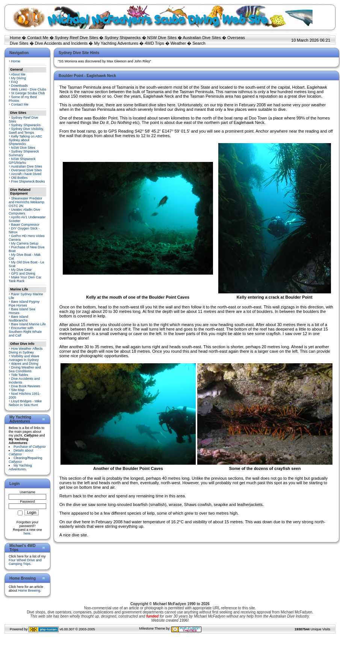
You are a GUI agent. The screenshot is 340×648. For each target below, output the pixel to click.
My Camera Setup (25, 243)
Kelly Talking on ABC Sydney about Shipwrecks (25, 140)
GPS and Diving (23, 273)
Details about (21, 452)
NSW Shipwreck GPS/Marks (22, 161)
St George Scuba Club (28, 93)
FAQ (14, 82)
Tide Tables (19, 375)
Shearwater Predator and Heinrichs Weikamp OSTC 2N (26, 202)
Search (199, 43)
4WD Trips (154, 43)
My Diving (18, 78)
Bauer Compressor (25, 225)
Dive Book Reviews (26, 386)
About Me (18, 74)
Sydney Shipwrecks (123, 37)
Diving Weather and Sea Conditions (25, 369)
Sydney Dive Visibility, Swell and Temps (26, 130)
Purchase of (30, 447)
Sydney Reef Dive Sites (76, 37)
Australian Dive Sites (202, 37)
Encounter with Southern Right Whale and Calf (25, 331)
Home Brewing (29, 590)
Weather (178, 43)
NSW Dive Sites (162, 37)
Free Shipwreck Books (28, 181)
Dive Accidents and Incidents (61, 43)
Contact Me (37, 37)
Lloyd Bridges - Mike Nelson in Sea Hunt (25, 403)
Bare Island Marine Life (28, 324)
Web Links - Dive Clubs (28, 89)
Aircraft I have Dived (26, 174)
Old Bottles (19, 178)
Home (15, 37)
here (27, 533)
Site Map (18, 390)
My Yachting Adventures (116, 43)
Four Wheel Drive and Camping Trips (25, 562)
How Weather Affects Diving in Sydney (25, 350)
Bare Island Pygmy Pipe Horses (24, 303)
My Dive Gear (21, 270)
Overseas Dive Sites (26, 170)
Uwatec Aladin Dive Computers (24, 211)
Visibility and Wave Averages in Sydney (24, 358)
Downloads (19, 86)
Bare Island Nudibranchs (18, 318)
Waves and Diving (24, 364)
